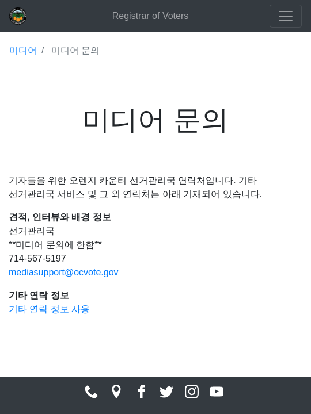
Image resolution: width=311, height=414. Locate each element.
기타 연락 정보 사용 (49, 309)
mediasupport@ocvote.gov (64, 272)
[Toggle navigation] (286, 16)
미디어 (23, 50)
